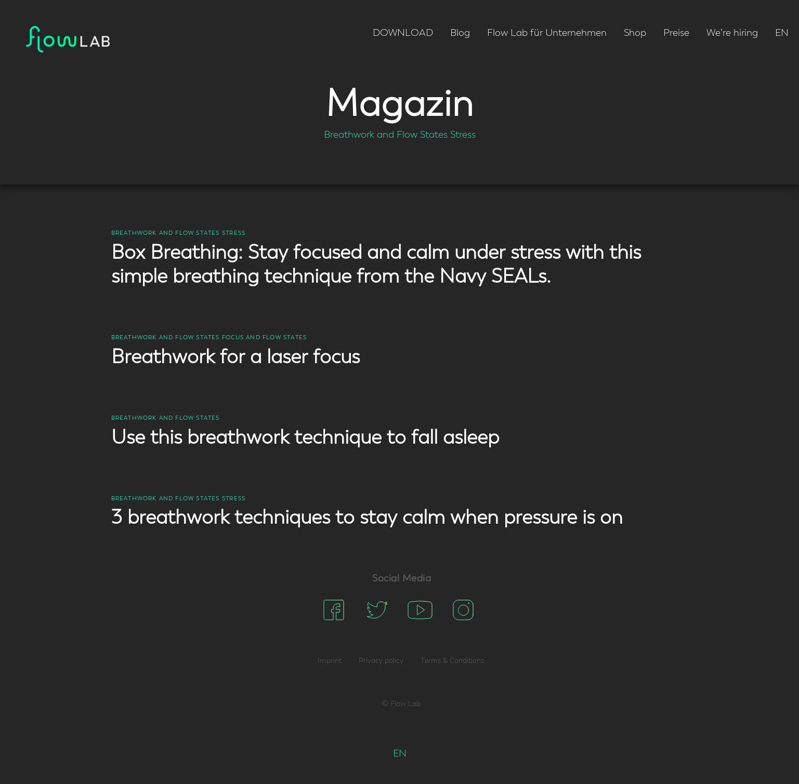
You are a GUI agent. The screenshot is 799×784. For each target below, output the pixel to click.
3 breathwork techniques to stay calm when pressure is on (367, 518)
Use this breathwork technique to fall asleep (305, 438)
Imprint (330, 661)
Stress (463, 135)
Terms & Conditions (452, 661)
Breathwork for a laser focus (235, 357)
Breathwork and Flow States (386, 135)
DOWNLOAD (403, 33)
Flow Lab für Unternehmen (547, 33)
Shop (635, 33)
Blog (460, 33)
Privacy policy (381, 661)
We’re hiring (732, 33)
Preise (676, 33)
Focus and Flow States (264, 337)
